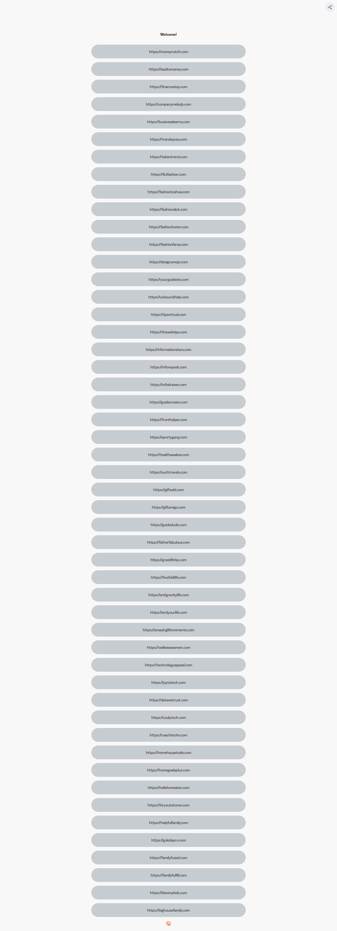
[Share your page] (330, 7)
